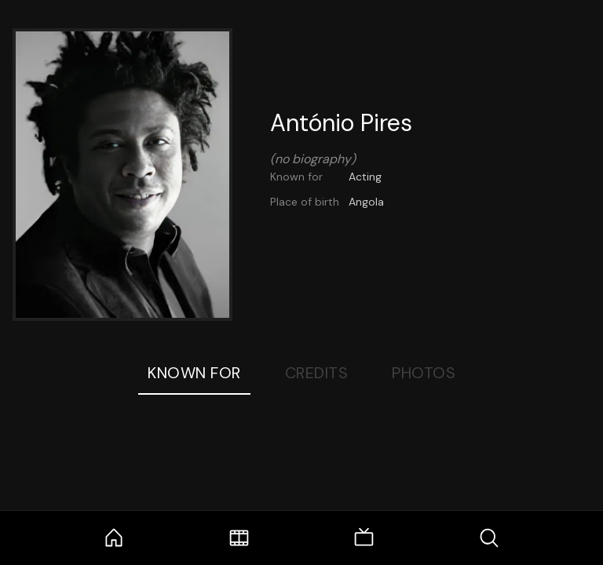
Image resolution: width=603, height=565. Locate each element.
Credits (317, 373)
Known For (194, 373)
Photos (423, 373)
